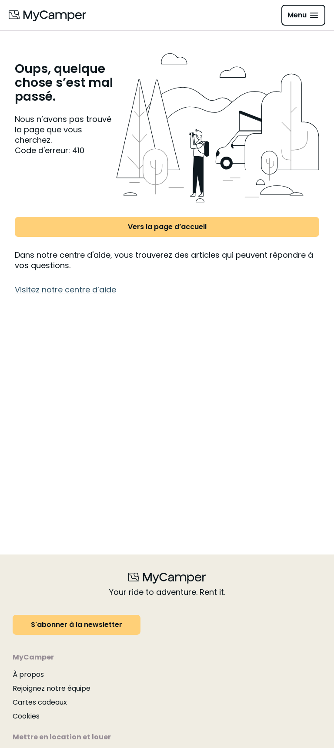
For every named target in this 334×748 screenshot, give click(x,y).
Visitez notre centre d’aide (65, 289)
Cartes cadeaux (40, 702)
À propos (28, 674)
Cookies (26, 716)
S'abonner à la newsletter (76, 625)
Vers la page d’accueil (167, 227)
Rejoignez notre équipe (51, 688)
